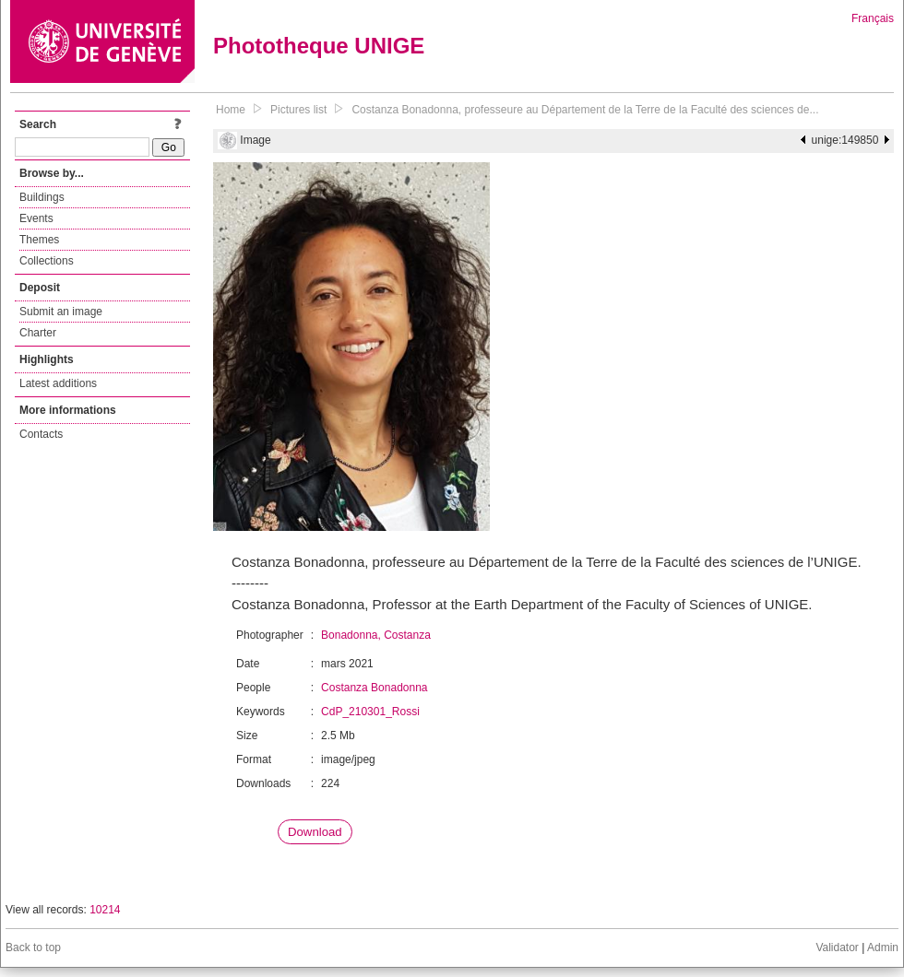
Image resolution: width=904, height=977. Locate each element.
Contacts (41, 434)
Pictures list (298, 109)
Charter (37, 332)
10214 (104, 909)
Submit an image (60, 311)
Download (315, 832)
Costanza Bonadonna (374, 687)
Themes (39, 239)
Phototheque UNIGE (318, 45)
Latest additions (58, 383)
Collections (46, 260)
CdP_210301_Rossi (370, 711)
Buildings (42, 197)
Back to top (33, 947)
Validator (836, 947)
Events (36, 218)
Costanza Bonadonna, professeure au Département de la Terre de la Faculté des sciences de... (584, 109)
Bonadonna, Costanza (376, 635)
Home (230, 109)
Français (872, 18)
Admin (882, 947)
